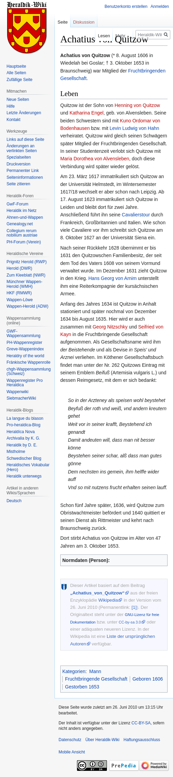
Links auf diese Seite (25, 139)
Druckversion (18, 164)
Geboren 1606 (147, 679)
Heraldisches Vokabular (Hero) (27, 467)
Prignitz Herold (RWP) (26, 261)
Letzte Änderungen (23, 112)
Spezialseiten (18, 157)
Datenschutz (70, 739)
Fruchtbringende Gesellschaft (96, 679)
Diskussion (84, 22)
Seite (63, 22)
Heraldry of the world (25, 355)
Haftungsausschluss (142, 739)
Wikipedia (108, 600)
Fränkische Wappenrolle (28, 362)
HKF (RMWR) (19, 293)
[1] (134, 607)
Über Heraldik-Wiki (102, 739)
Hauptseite (16, 66)
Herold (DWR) (19, 268)
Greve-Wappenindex (25, 349)
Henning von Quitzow (137, 105)
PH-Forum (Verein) (23, 242)
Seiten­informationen (24, 177)
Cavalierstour (136, 214)
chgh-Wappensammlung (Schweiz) (28, 371)
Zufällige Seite (19, 79)
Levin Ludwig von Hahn (134, 128)
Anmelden (160, 6)
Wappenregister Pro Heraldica (24, 383)
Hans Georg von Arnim (113, 278)
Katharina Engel (86, 113)
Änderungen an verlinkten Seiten (21, 148)
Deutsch (13, 500)
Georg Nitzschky (110, 327)
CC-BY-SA (141, 723)
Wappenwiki (17, 391)
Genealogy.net (19, 224)
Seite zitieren (18, 184)
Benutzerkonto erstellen (126, 6)
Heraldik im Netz (21, 210)
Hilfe (10, 106)
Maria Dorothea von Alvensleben (94, 158)
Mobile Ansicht (72, 752)
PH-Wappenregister (24, 342)
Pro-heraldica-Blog (23, 425)
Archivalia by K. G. (23, 438)
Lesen (98, 35)
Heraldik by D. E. (21, 445)
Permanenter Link (22, 170)
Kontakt (13, 119)
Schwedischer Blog (23, 458)
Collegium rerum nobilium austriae (21, 233)
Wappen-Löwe (19, 299)
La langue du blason (24, 418)
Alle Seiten (16, 72)
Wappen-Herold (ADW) (27, 306)
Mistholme (15, 451)
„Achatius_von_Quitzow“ (97, 592)
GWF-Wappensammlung (23, 333)
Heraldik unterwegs (24, 476)
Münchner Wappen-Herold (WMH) (24, 284)
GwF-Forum (17, 204)
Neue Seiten (17, 99)
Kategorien (73, 671)
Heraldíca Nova (20, 431)
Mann (95, 671)
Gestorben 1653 (82, 686)
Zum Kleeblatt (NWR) (25, 275)
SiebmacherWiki (21, 398)
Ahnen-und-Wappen (24, 217)
